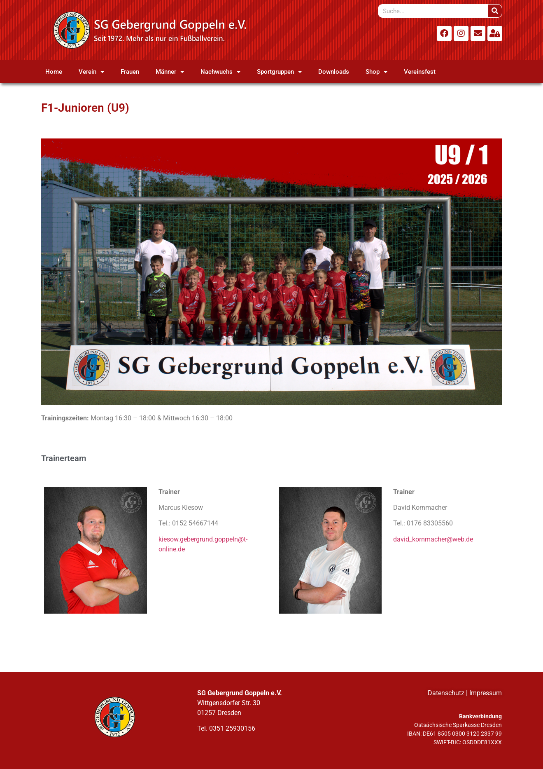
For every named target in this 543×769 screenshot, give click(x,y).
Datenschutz (446, 693)
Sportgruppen (279, 72)
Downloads (333, 71)
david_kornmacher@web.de (433, 539)
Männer (170, 72)
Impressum (485, 693)
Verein (91, 72)
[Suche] (495, 11)
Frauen (130, 71)
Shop (376, 72)
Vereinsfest (420, 71)
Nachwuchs (220, 72)
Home (53, 71)
